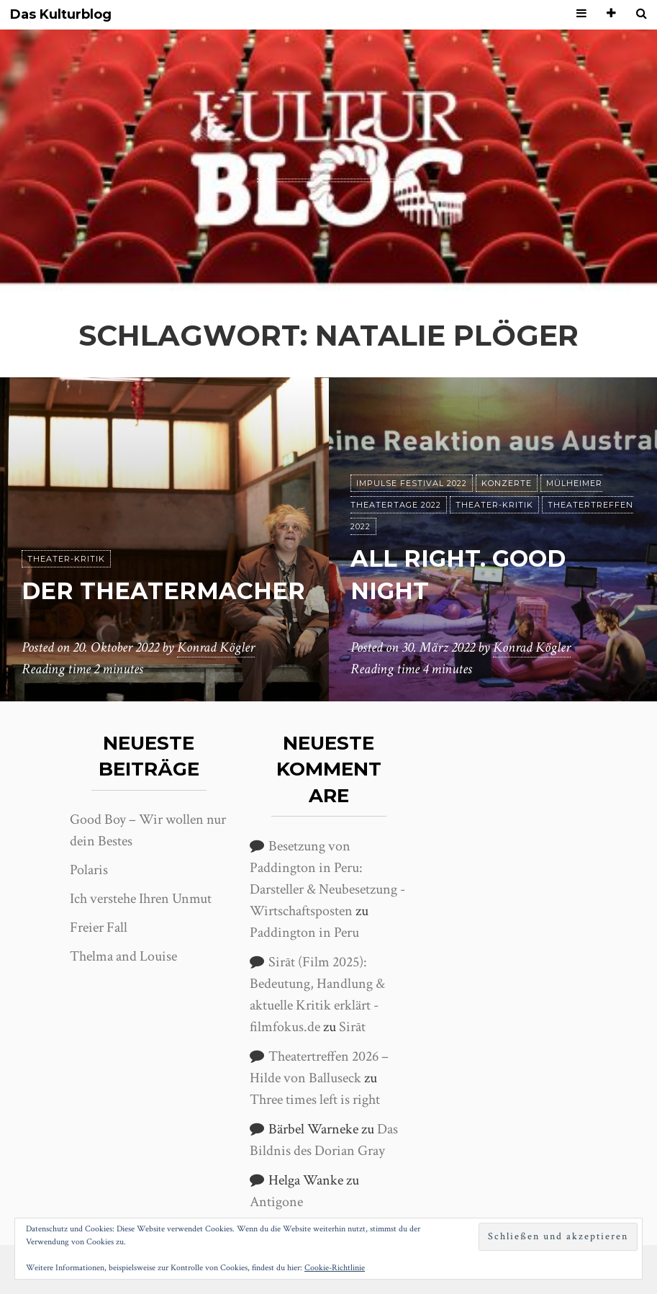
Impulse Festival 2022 (411, 483)
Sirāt (352, 1026)
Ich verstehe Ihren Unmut (141, 898)
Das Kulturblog (61, 14)
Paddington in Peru (304, 932)
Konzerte (506, 483)
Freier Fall (98, 927)
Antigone (276, 1201)
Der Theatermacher (163, 591)
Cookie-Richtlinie (334, 1267)
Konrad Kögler (216, 647)
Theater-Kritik (66, 559)
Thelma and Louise (123, 956)
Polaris (89, 870)
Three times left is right (315, 1099)
